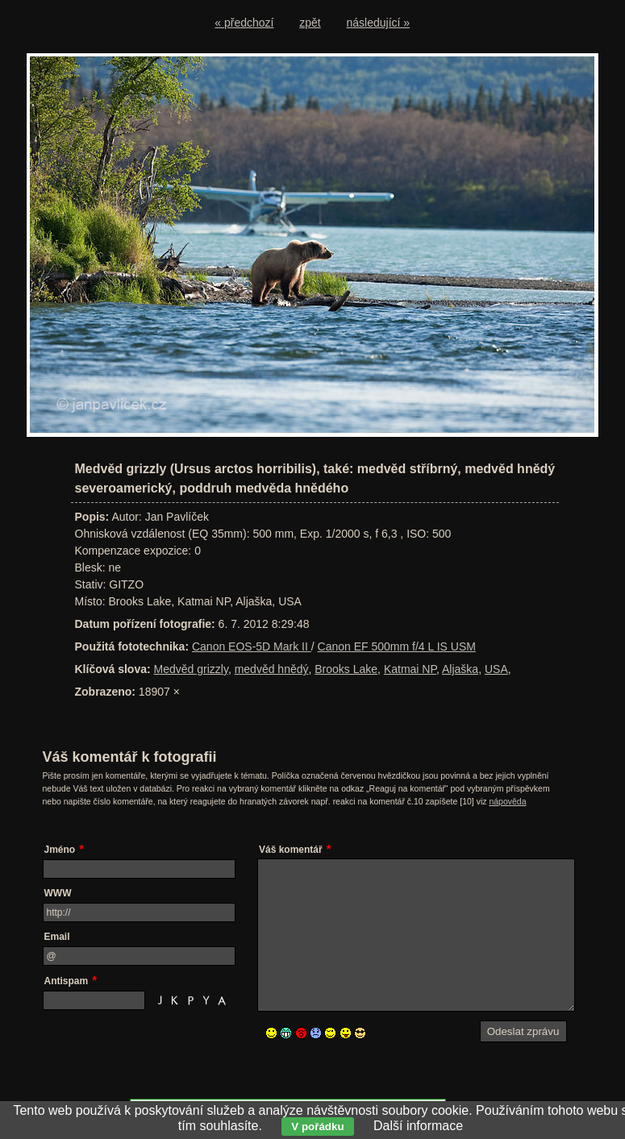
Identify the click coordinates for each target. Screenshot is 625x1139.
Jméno (60, 849)
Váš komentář (291, 849)
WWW (58, 893)
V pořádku (317, 1126)
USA (496, 669)
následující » (378, 22)
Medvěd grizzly (191, 669)
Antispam (66, 981)
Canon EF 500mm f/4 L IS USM (397, 646)
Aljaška (460, 669)
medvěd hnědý (272, 669)
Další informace (418, 1126)
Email (57, 936)
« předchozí (244, 22)
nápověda (507, 801)
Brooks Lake (346, 669)
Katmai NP (410, 669)
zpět (309, 22)
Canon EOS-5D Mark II (251, 646)
